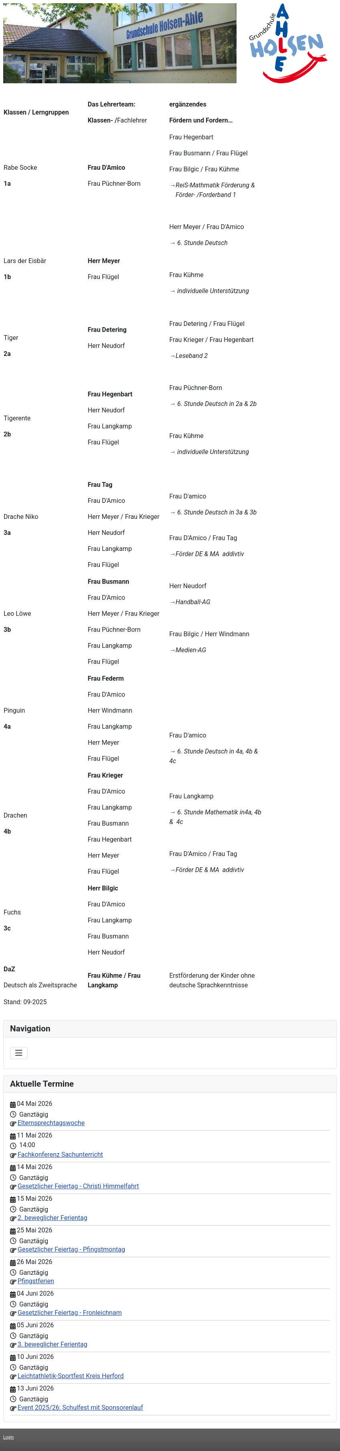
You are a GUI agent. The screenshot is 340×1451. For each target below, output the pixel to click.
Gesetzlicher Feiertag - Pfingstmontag (71, 1249)
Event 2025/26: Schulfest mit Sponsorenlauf (80, 1407)
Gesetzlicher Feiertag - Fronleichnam (70, 1312)
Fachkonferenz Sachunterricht (60, 1154)
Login (8, 1437)
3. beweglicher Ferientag (52, 1344)
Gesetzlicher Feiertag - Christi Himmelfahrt (78, 1186)
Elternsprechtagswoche (51, 1123)
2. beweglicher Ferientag (52, 1218)
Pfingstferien (36, 1281)
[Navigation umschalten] (19, 1053)
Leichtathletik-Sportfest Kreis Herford (71, 1376)
